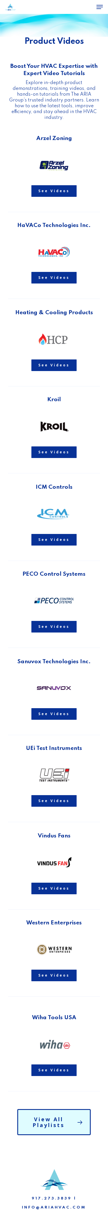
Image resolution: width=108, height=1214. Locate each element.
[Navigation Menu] (99, 7)
